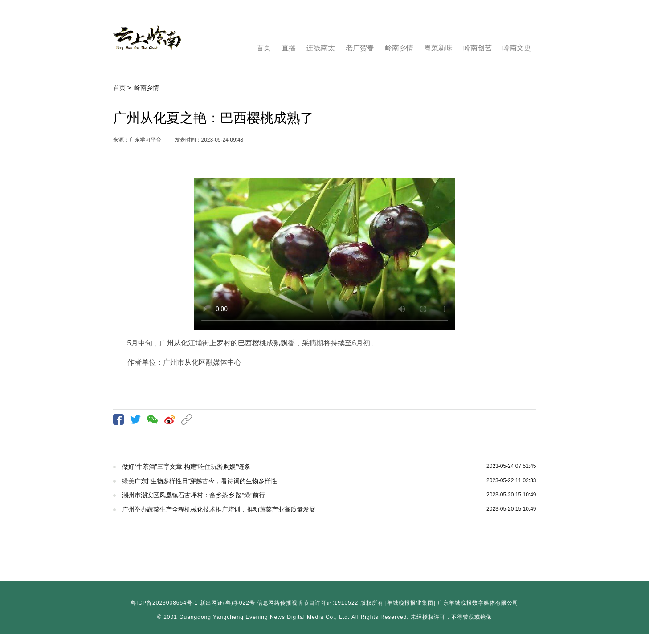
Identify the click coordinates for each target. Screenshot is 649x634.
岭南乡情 (399, 48)
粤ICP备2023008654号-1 (164, 603)
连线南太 (320, 48)
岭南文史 (516, 48)
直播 (289, 48)
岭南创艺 (477, 48)
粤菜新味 (438, 48)
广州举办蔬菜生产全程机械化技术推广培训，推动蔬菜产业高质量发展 (218, 509)
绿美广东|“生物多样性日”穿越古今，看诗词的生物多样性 (200, 480)
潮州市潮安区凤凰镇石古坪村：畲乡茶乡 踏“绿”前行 (193, 495)
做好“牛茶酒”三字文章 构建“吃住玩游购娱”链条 (186, 466)
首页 (264, 48)
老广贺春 (360, 48)
